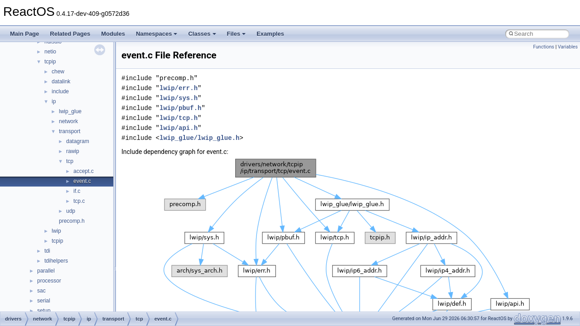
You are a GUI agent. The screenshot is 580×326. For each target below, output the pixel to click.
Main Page (24, 33)
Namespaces (157, 33)
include (60, 91)
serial (43, 300)
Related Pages (70, 33)
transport (69, 131)
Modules (113, 33)
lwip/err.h (179, 88)
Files (236, 33)
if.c (76, 191)
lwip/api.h (179, 128)
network (68, 121)
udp (70, 211)
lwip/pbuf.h (180, 108)
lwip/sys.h (179, 98)
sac (41, 291)
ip (54, 101)
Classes (202, 33)
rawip (72, 151)
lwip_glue (70, 111)
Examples (270, 33)
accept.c (83, 171)
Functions (543, 47)
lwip (56, 231)
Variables (568, 47)
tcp (69, 161)
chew (58, 71)
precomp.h (72, 221)
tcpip (50, 61)
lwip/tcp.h (179, 118)
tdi (47, 251)
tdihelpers (56, 261)
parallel (46, 271)
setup (43, 310)
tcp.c (79, 201)
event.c (82, 181)
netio (50, 51)
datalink (61, 81)
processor (49, 281)
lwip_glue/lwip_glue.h (199, 138)
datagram (77, 141)
